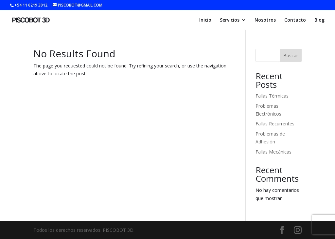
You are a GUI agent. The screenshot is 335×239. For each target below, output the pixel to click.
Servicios (229, 20)
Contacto (295, 20)
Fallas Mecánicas (273, 152)
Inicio (205, 20)
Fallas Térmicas (272, 96)
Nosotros (265, 20)
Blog (319, 20)
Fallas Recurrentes (275, 123)
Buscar (290, 55)
